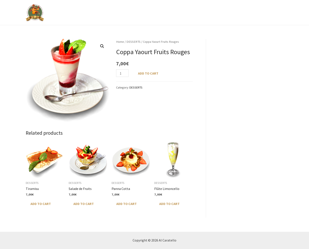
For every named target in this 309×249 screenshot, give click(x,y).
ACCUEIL (134, 12)
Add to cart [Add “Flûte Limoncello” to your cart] (169, 204)
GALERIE (194, 12)
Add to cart (148, 73)
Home (120, 42)
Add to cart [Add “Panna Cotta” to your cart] (126, 204)
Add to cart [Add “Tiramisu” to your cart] (40, 204)
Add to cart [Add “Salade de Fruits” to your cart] (83, 204)
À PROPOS (154, 12)
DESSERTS (133, 42)
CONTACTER (243, 12)
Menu (172, 12)
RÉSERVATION (217, 12)
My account (270, 12)
